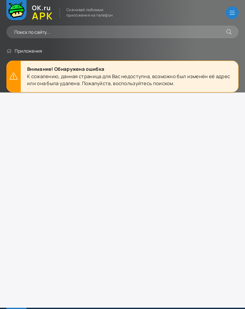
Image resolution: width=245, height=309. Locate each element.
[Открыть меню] (232, 12)
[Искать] (229, 32)
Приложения (28, 51)
